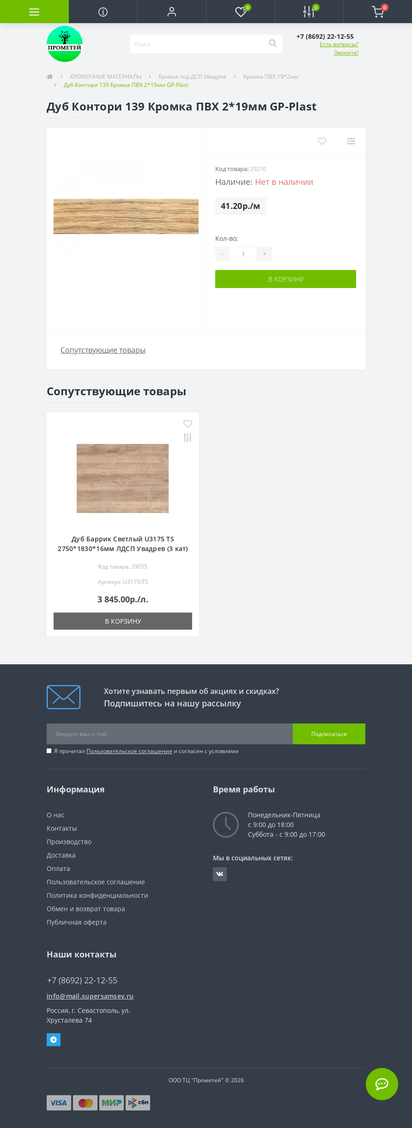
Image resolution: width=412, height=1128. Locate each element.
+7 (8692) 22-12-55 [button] (82, 980)
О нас (56, 814)
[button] (171, 11)
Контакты (62, 828)
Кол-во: (226, 238)
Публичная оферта (77, 922)
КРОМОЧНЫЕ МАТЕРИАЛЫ (105, 76)
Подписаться (329, 734)
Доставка (61, 855)
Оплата (58, 868)
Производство (69, 841)
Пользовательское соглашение (129, 751)
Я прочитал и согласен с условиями (146, 751)
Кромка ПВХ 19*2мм (270, 76)
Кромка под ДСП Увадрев (192, 76)
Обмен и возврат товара (86, 908)
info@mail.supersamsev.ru (90, 996)
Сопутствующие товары (103, 350)
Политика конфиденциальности (97, 895)
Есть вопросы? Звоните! (339, 48)
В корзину (285, 279)
